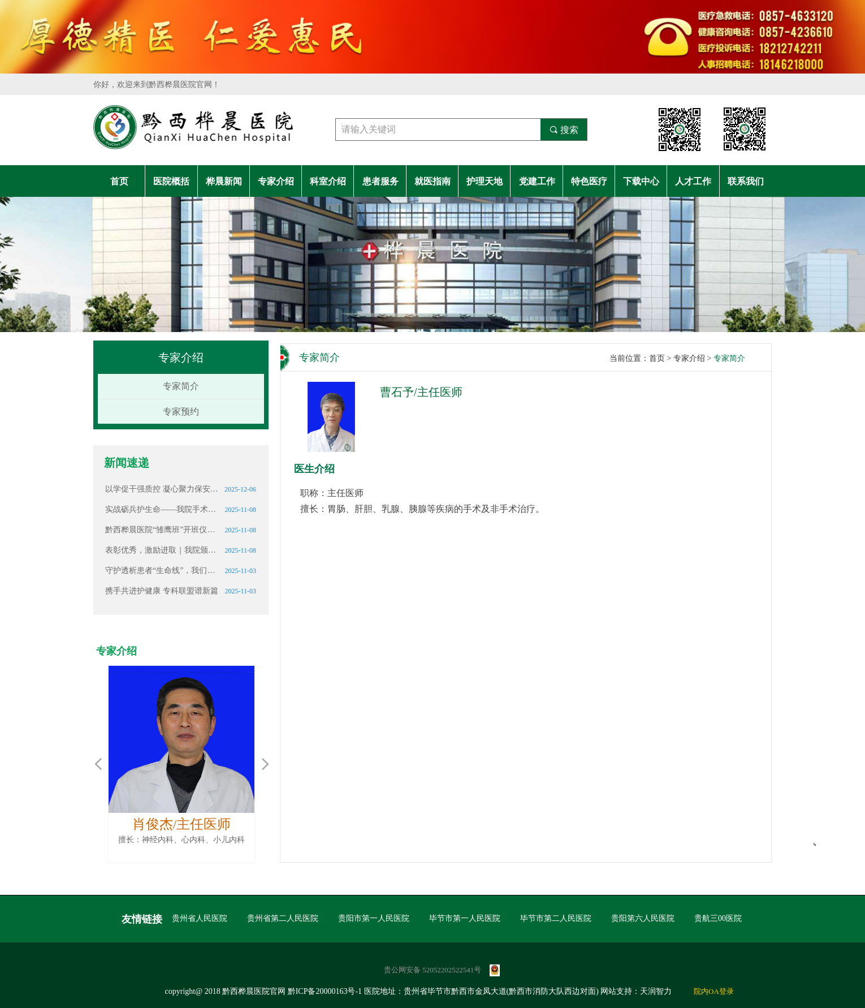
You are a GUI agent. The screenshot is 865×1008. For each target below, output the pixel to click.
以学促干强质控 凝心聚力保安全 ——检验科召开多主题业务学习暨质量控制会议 (162, 489)
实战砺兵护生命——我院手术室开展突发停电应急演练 (162, 509)
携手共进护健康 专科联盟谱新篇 (161, 591)
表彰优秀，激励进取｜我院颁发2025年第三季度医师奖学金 (162, 550)
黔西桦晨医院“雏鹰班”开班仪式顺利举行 (162, 529)
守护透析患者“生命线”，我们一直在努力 (162, 570)
